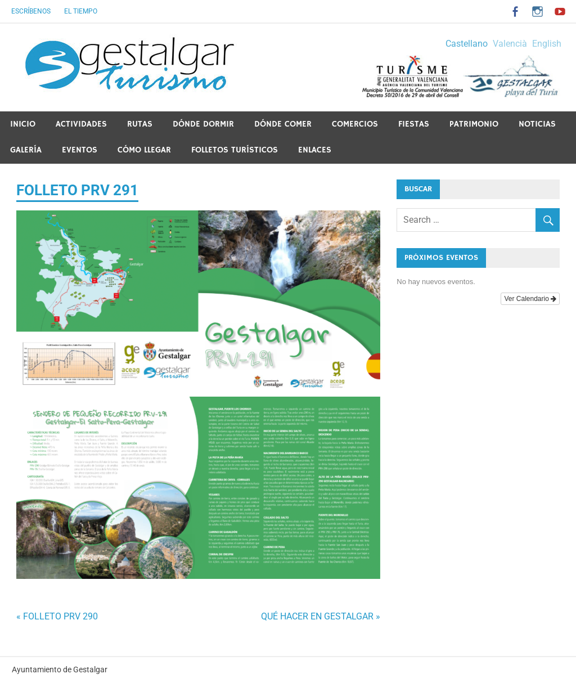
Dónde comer (283, 124)
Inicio (22, 124)
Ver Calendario (530, 299)
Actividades (81, 124)
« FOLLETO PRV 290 (57, 616)
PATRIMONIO (473, 124)
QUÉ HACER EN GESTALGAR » (320, 616)
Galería (26, 150)
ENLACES (314, 150)
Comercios (355, 124)
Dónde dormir (203, 124)
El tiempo (80, 11)
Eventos (79, 150)
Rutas (139, 124)
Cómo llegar (144, 150)
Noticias (537, 124)
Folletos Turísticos (234, 150)
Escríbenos (31, 11)
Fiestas (413, 124)
